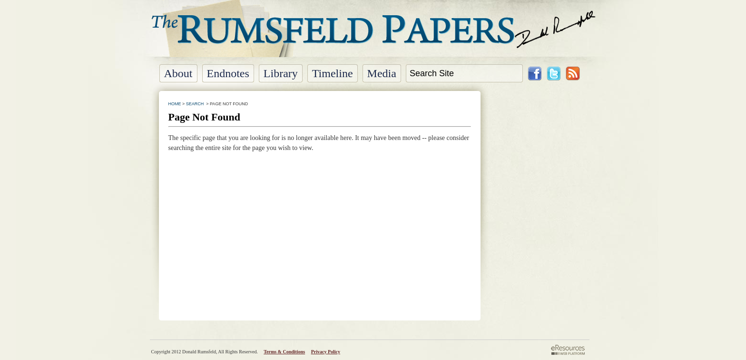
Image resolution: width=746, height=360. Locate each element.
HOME (174, 103)
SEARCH (195, 103)
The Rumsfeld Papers (373, 35)
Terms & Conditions (284, 351)
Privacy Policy (325, 351)
